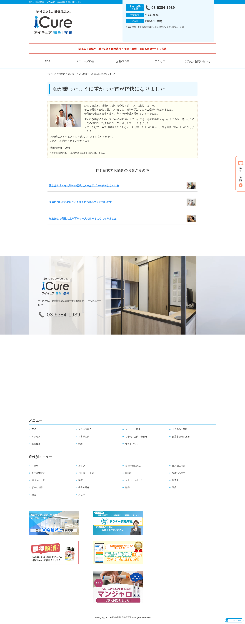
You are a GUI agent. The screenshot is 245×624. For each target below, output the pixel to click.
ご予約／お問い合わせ (197, 61)
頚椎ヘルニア (178, 473)
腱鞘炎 (128, 473)
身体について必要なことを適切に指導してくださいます (80, 202)
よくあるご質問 (180, 429)
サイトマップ (131, 443)
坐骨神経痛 (83, 487)
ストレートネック (134, 480)
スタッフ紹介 (85, 429)
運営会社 (36, 443)
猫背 (80, 480)
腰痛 (34, 494)
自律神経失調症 (133, 465)
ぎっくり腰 (37, 487)
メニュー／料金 (85, 61)
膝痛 (127, 487)
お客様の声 (122, 61)
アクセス (160, 61)
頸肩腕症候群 (178, 465)
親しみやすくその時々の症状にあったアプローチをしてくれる (84, 185)
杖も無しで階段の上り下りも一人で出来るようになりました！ (84, 218)
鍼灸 (80, 443)
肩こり (81, 494)
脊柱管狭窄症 (38, 473)
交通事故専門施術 (181, 436)
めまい (81, 465)
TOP (47, 61)
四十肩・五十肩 (86, 473)
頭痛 (174, 487)
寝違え (175, 480)
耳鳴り (35, 465)
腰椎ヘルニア (38, 480)
